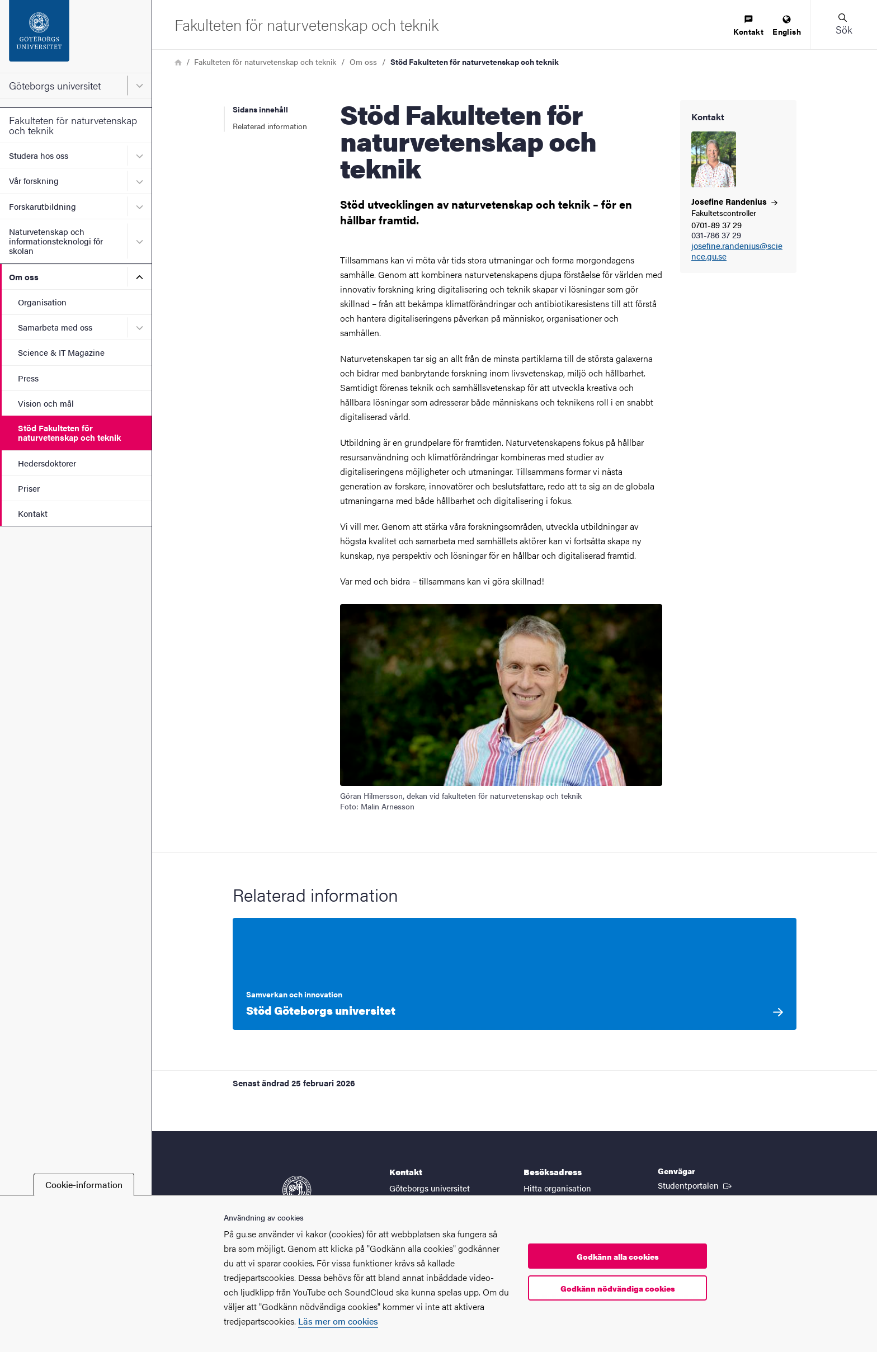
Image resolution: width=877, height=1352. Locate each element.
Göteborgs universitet (55, 85)
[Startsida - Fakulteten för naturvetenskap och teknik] (306, 24)
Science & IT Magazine (61, 352)
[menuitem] (748, 26)
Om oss (24, 276)
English (786, 26)
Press (28, 378)
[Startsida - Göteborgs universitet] (76, 36)
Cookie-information (83, 1184)
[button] (843, 24)
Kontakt (33, 513)
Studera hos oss (38, 155)
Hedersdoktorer (47, 463)
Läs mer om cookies (338, 1321)
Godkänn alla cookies (618, 1256)
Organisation (42, 302)
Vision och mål (46, 403)
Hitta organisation (557, 1188)
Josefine (734, 201)
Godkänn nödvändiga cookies (617, 1288)
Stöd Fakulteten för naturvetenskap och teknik (69, 432)
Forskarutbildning (42, 206)
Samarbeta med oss (55, 327)
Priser (29, 488)
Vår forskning (34, 180)
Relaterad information (270, 125)
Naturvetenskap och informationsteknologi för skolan (56, 241)
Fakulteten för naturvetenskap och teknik (73, 125)
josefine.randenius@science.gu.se (736, 251)
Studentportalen (696, 1185)
